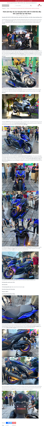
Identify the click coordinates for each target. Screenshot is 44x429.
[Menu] (40, 5)
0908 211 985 (20, 2)
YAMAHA (14, 425)
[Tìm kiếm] (30, 5)
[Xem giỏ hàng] (38, 5)
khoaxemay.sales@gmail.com (31, 2)
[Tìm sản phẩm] (23, 5)
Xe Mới (7, 425)
